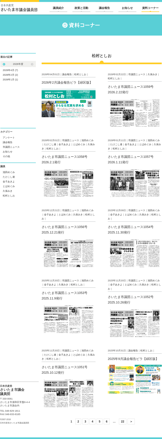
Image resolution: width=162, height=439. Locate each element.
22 (122, 421)
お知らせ (127, 8)
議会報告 (104, 8)
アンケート (9, 137)
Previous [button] (32, 64)
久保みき (152, 74)
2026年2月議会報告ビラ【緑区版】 (67, 82)
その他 (6, 156)
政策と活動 (81, 8)
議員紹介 (58, 8)
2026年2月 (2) (10, 74)
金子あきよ (65, 144)
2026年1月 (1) (10, 79)
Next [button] (4, 64)
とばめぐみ (79, 144)
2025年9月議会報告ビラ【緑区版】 (133, 359)
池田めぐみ (87, 140)
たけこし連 (50, 144)
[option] (18, 71)
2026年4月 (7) (10, 70)
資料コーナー (150, 8)
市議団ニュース (136, 74)
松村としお (80, 74)
